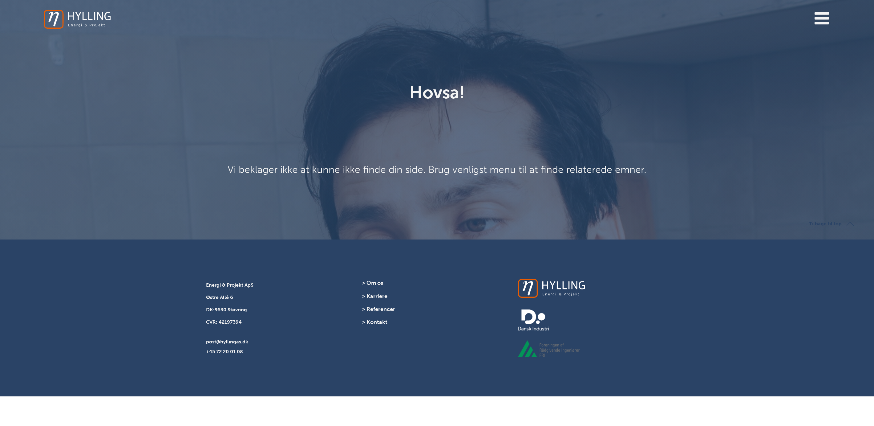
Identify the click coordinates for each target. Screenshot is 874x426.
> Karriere (374, 296)
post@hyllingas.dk (227, 342)
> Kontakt (374, 322)
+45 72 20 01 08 (224, 351)
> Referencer (378, 309)
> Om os (372, 283)
